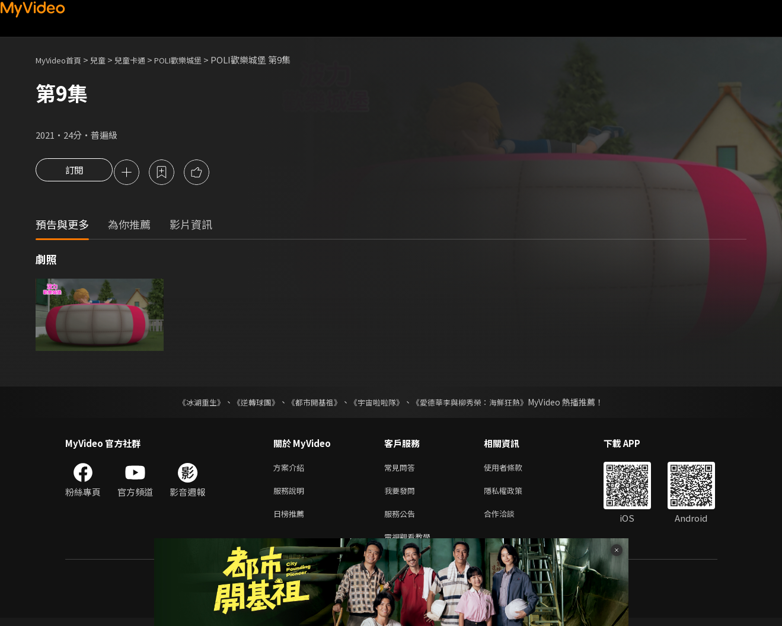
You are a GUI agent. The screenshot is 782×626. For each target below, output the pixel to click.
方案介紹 (291, 469)
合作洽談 (508, 519)
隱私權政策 (513, 494)
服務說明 (291, 494)
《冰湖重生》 (191, 403)
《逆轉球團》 (250, 403)
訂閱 (74, 173)
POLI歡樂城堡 (197, 59)
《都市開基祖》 (312, 403)
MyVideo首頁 (63, 59)
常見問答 (402, 469)
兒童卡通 (143, 59)
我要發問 (402, 494)
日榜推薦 (291, 519)
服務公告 (402, 519)
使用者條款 (513, 469)
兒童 (107, 59)
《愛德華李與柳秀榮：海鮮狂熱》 (478, 403)
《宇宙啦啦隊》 (378, 403)
